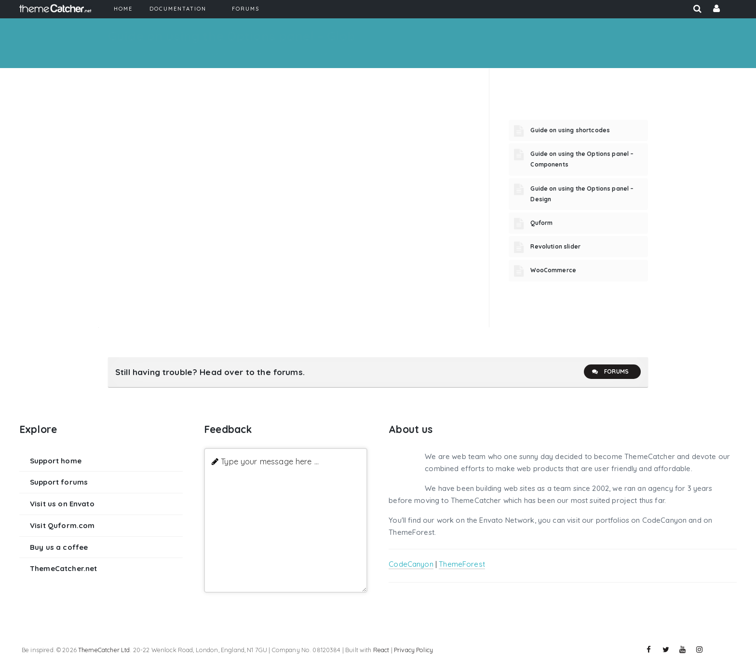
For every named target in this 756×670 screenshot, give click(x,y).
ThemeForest (462, 564)
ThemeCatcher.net (63, 568)
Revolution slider (555, 246)
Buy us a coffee (59, 547)
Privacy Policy (413, 650)
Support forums (59, 482)
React (381, 650)
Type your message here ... (270, 461)
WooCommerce (553, 270)
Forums (610, 372)
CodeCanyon (411, 564)
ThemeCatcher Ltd (104, 650)
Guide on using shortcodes (570, 130)
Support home (55, 460)
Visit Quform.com (62, 525)
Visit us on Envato (62, 503)
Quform (541, 222)
